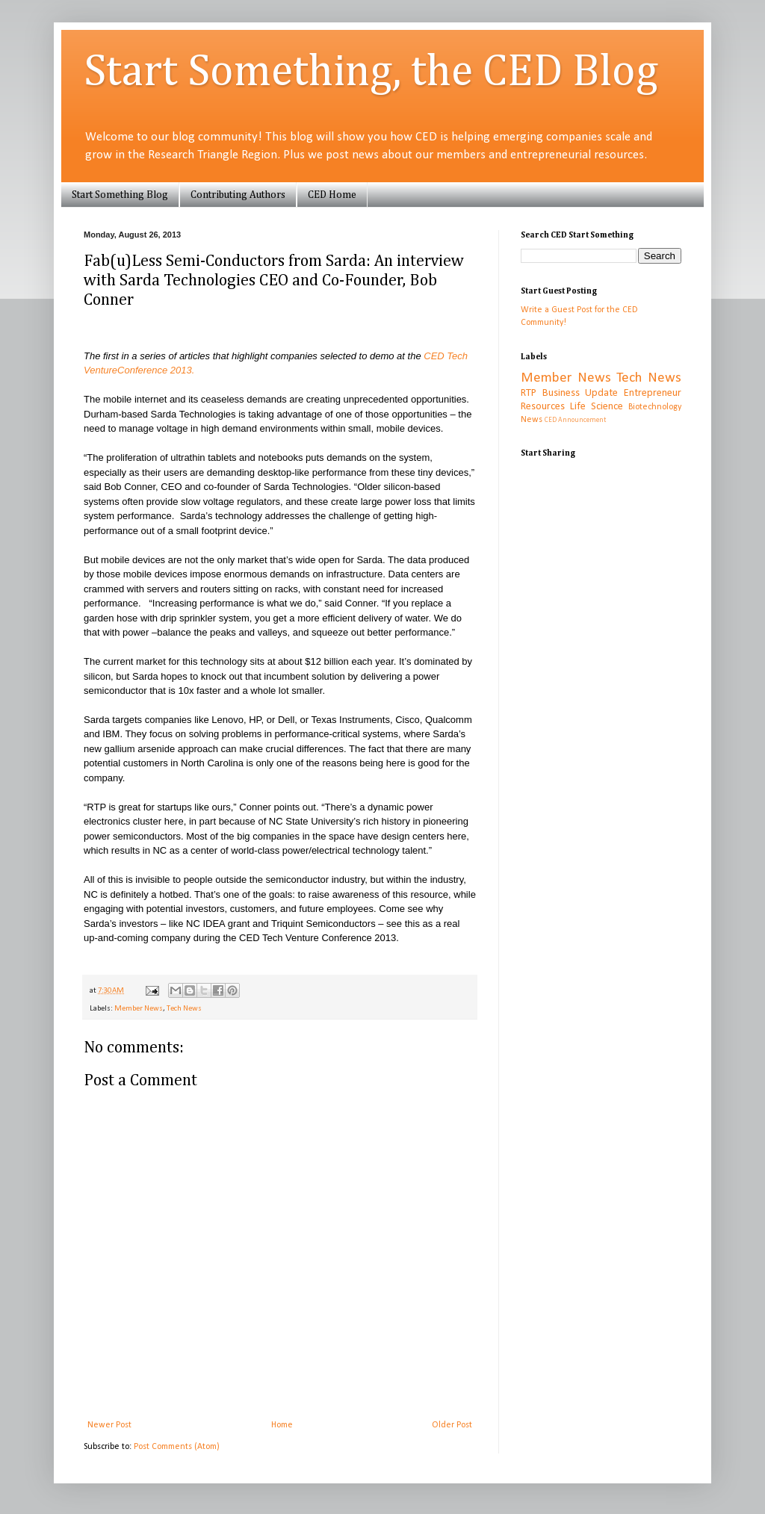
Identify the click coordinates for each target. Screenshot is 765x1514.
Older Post (452, 1425)
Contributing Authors (238, 195)
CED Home (332, 195)
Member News (138, 1009)
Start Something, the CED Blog (371, 72)
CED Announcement (575, 420)
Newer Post (109, 1425)
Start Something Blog (120, 195)
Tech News (184, 1009)
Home (282, 1425)
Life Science (596, 406)
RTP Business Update (569, 393)
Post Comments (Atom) (177, 1446)
